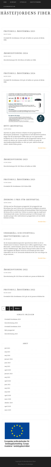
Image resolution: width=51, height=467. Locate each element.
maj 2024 (7, 355)
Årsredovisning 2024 (16, 53)
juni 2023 (7, 362)
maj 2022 (7, 377)
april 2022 (8, 381)
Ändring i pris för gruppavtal (21, 199)
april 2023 (8, 370)
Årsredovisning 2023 (16, 159)
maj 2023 (7, 366)
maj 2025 (7, 352)
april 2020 (8, 395)
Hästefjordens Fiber (25, 13)
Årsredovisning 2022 (16, 269)
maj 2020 (7, 392)
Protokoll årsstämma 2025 (19, 31)
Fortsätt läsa (42, 148)
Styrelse (23, 2)
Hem (5, 2)
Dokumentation (9, 6)
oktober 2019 (9, 402)
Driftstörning (35, 2)
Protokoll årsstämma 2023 (19, 179)
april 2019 (8, 406)
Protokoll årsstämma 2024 (19, 73)
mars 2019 (8, 410)
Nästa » (17, 308)
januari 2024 (9, 359)
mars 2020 (8, 399)
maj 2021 (7, 388)
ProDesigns (29, 464)
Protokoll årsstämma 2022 (19, 290)
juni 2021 (7, 384)
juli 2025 (7, 348)
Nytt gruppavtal (13, 126)
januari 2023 (9, 373)
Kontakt (13, 2)
